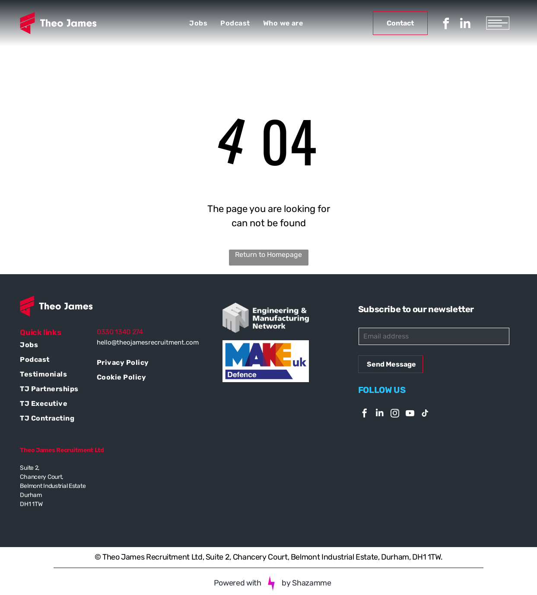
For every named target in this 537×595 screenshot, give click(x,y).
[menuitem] (198, 23)
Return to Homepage (268, 254)
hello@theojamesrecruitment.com (148, 342)
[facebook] (445, 25)
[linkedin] (465, 25)
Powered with (237, 583)
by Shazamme (306, 583)
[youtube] (410, 414)
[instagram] (394, 414)
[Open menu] (498, 23)
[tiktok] (425, 414)
